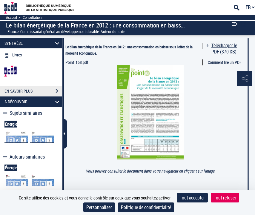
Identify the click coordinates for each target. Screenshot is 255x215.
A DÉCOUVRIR (32, 101)
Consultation (32, 17)
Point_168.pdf (76, 62)
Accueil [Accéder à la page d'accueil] (11, 17)
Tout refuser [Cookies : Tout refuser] (225, 197)
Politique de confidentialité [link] (146, 207)
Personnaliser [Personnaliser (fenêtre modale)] (99, 207)
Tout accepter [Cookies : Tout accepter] (192, 197)
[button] (244, 78)
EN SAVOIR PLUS (33, 91)
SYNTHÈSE (32, 43)
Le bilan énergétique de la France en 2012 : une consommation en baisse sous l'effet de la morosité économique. (129, 50)
